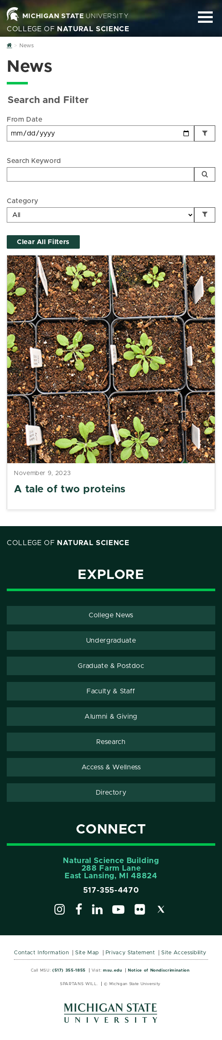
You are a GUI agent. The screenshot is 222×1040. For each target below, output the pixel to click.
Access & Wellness (111, 767)
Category (22, 201)
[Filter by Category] (204, 215)
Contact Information (41, 953)
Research (110, 742)
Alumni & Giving (111, 716)
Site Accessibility (183, 953)
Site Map (87, 953)
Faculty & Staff (111, 691)
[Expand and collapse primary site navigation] (205, 17)
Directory (111, 792)
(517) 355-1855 (69, 970)
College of (68, 29)
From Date (25, 119)
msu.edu (112, 970)
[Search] (204, 174)
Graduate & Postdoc (111, 666)
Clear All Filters (43, 242)
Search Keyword (34, 160)
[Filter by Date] (204, 133)
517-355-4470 (111, 890)
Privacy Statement (130, 953)
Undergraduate (111, 640)
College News (111, 615)
